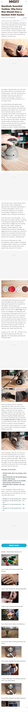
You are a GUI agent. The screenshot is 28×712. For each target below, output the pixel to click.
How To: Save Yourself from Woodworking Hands (13, 588)
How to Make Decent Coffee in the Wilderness (13, 624)
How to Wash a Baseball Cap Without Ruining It (13, 661)
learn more (22, 20)
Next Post (14, 545)
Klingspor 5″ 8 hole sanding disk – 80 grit (14, 498)
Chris (3, 17)
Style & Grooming (10, 17)
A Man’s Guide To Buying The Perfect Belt (12, 606)
